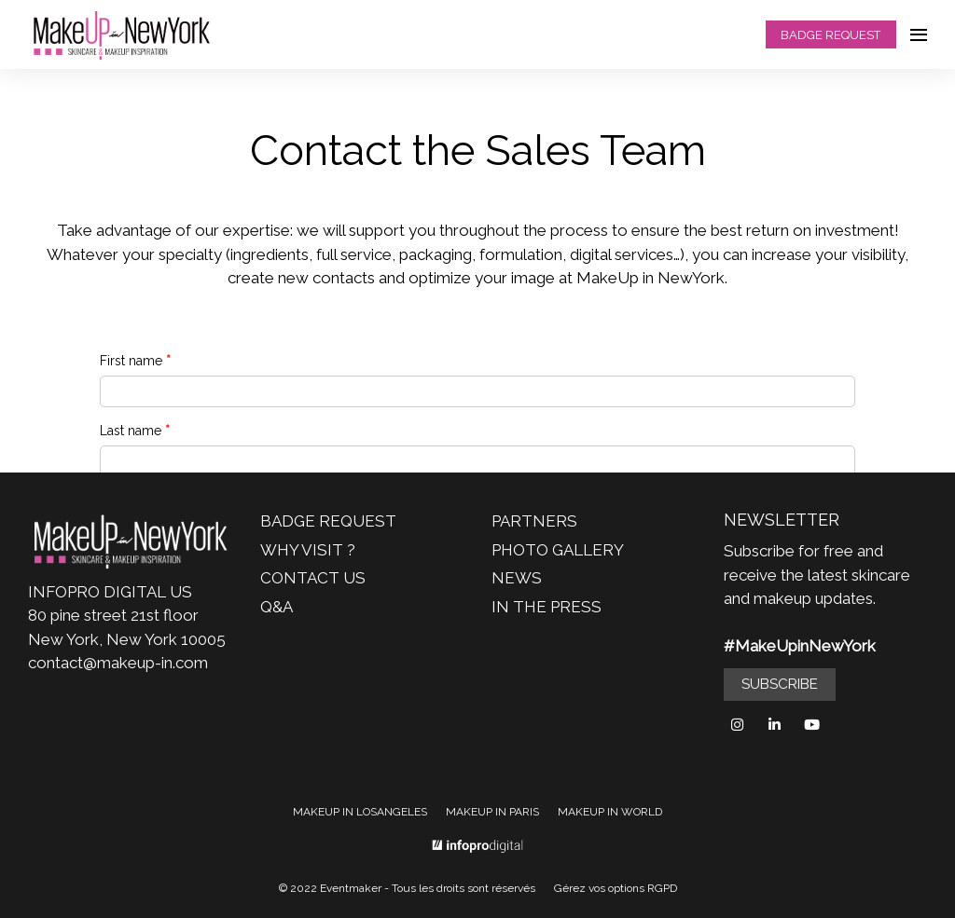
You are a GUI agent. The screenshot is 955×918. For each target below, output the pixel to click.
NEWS (516, 578)
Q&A (276, 606)
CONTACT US (313, 578)
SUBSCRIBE (779, 684)
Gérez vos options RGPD (615, 888)
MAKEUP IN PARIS (492, 811)
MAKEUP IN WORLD (610, 811)
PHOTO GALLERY (557, 550)
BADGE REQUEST (830, 35)
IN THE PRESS (546, 606)
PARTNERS (534, 521)
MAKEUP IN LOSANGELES (360, 811)
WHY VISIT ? (307, 550)
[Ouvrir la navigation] (918, 34)
